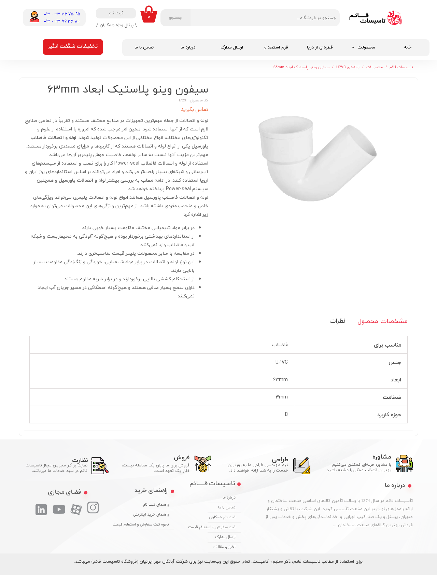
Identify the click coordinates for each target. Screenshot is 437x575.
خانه (407, 47)
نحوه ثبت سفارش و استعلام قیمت (155, 525)
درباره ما (188, 47)
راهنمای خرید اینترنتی (155, 515)
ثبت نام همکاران (222, 518)
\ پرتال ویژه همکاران (118, 25)
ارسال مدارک (232, 47)
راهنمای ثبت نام (156, 505)
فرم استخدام (276, 47)
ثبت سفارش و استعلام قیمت (222, 527)
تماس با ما (144, 47)
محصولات (366, 47)
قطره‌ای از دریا (320, 47)
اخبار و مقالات (224, 547)
